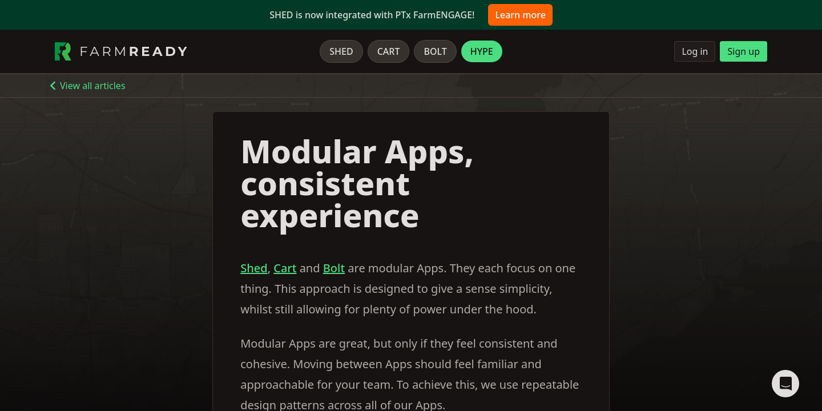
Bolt (435, 51)
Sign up (743, 51)
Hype (481, 51)
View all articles (93, 85)
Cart (388, 51)
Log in (695, 51)
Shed (341, 51)
